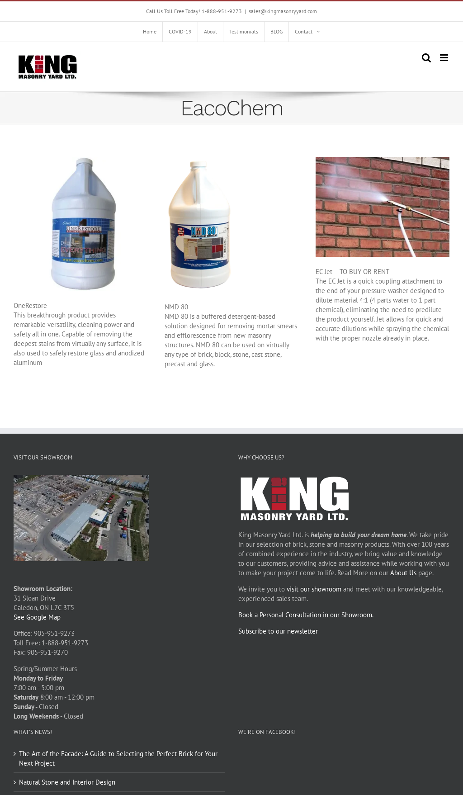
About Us (403, 572)
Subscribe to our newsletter (278, 631)
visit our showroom (314, 589)
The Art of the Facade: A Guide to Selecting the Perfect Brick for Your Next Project (118, 758)
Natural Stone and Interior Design (67, 782)
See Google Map (37, 617)
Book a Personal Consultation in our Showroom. (305, 614)
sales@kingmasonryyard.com (283, 11)
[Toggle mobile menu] (444, 57)
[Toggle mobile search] (426, 57)
